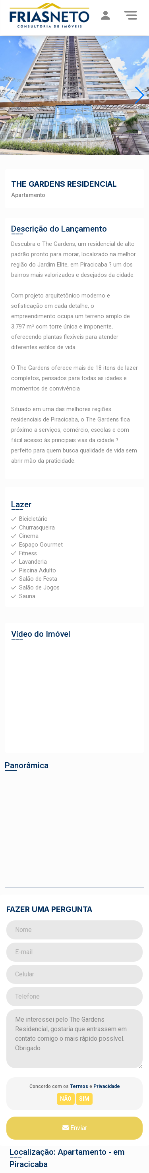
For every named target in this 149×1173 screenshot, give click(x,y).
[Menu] (130, 15)
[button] (139, 95)
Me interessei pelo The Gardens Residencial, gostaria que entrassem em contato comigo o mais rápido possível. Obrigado (74, 1038)
